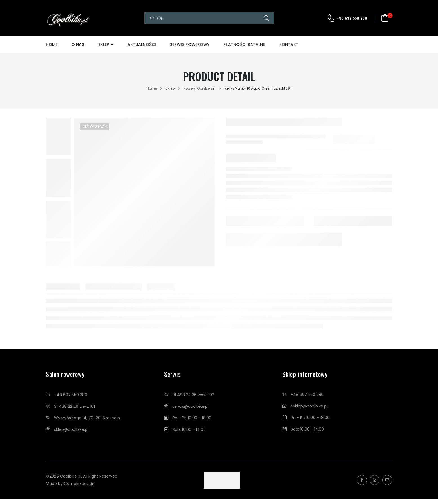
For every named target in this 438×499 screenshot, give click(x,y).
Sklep (103, 44)
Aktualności (142, 44)
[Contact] (332, 18)
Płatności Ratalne (244, 44)
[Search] (203, 18)
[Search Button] (268, 18)
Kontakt (289, 44)
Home (51, 44)
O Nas (77, 44)
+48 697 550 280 (352, 18)
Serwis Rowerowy (189, 44)
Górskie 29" (206, 88)
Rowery (189, 88)
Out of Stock (94, 126)
